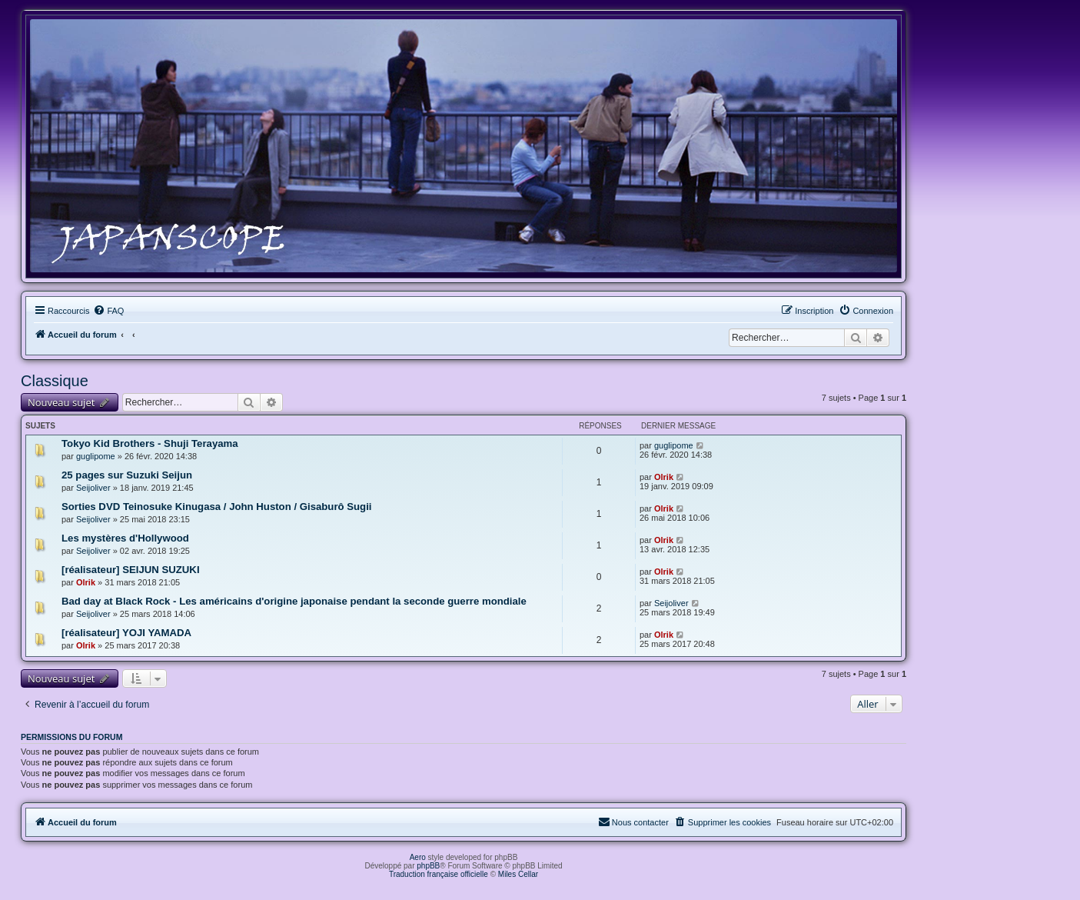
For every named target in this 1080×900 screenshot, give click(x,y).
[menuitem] (108, 311)
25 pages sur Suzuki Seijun (126, 475)
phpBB (428, 866)
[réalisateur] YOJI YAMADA (126, 632)
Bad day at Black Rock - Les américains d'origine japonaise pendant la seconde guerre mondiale (294, 601)
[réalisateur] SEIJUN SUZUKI (130, 569)
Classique (54, 380)
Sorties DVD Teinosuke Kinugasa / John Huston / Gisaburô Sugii (216, 506)
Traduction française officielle (438, 874)
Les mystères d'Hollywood (125, 538)
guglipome (95, 456)
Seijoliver (93, 487)
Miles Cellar (518, 874)
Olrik (663, 477)
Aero (418, 857)
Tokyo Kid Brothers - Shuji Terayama (149, 443)
